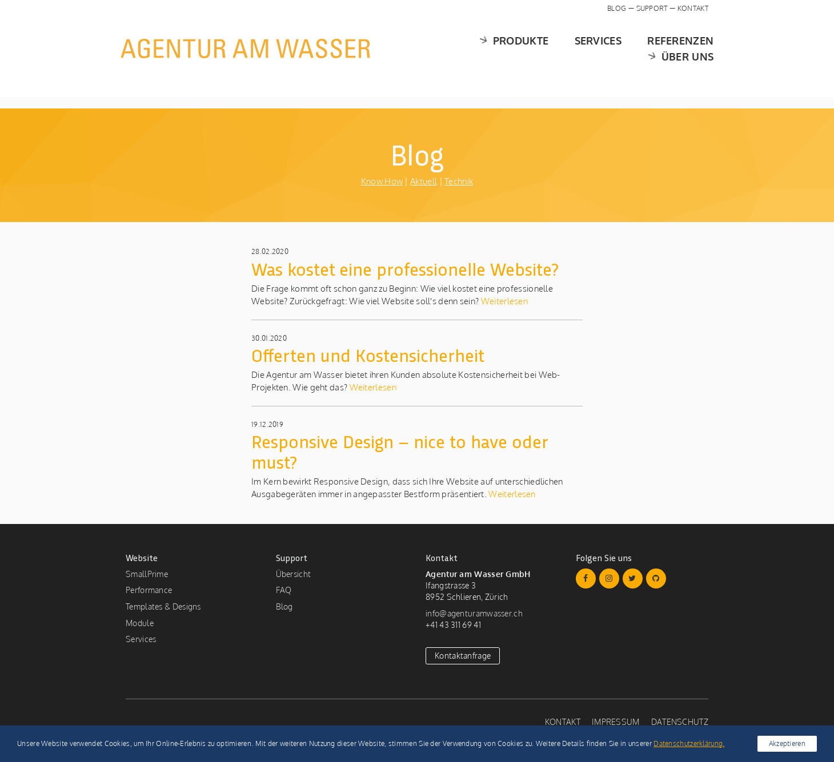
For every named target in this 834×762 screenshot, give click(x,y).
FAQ (284, 590)
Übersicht (293, 574)
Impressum (616, 722)
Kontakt (692, 8)
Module (140, 623)
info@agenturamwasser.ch (474, 613)
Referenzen (597, 48)
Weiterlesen (503, 301)
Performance (149, 590)
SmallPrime (147, 574)
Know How (382, 181)
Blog (616, 8)
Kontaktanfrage (463, 655)
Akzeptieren (787, 743)
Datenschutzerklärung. (688, 743)
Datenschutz (679, 722)
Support (652, 8)
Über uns (673, 48)
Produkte (428, 48)
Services (514, 48)
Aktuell (423, 181)
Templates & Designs (163, 606)
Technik (458, 181)
